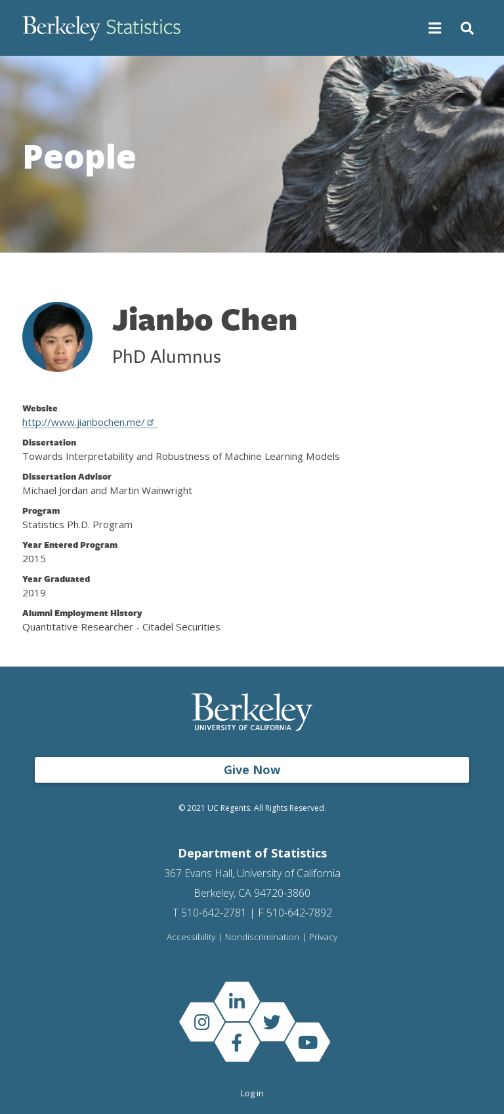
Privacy (323, 937)
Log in (252, 1093)
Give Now (252, 769)
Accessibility (191, 937)
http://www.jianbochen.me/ (90, 421)
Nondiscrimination (262, 937)
